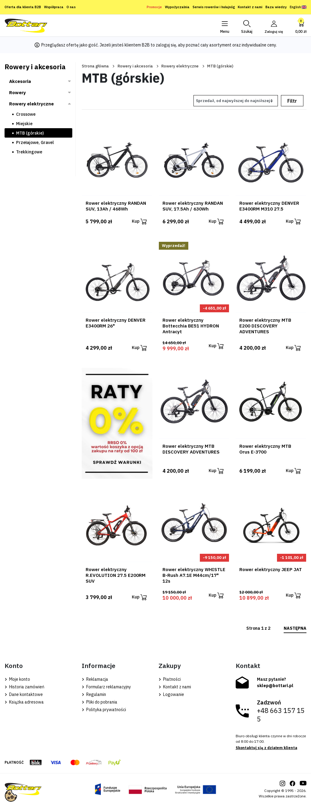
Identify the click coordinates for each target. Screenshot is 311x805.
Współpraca (53, 7)
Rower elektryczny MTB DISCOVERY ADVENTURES (191, 449)
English (298, 7)
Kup (139, 221)
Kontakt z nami (250, 7)
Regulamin (94, 694)
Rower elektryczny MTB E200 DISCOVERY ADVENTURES (265, 325)
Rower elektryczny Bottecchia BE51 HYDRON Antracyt (190, 325)
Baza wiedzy (276, 7)
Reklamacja (95, 679)
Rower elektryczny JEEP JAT (270, 569)
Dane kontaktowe (24, 694)
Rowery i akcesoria (135, 66)
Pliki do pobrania (99, 702)
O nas (71, 7)
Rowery (17, 92)
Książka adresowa (24, 702)
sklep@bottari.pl (275, 685)
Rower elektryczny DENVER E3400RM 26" (115, 323)
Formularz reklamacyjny (106, 687)
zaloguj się (166, 45)
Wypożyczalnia (177, 7)
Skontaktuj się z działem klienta (266, 747)
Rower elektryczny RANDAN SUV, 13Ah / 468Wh (116, 206)
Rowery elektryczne (180, 66)
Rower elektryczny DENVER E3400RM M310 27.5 (269, 206)
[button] (246, 25)
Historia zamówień (24, 687)
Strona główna (95, 66)
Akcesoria (20, 81)
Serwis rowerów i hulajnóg (214, 7)
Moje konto (17, 679)
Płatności (170, 679)
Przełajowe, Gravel (35, 142)
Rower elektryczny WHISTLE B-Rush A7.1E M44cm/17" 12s (193, 575)
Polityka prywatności (104, 709)
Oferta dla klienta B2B (23, 7)
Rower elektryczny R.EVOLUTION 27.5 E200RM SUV (115, 575)
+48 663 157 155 (281, 714)
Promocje (154, 7)
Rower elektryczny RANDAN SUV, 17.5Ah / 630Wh (192, 206)
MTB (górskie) (30, 133)
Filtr (292, 101)
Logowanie (171, 694)
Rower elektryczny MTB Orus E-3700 (265, 449)
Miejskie (24, 123)
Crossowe (26, 114)
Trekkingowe (29, 152)
